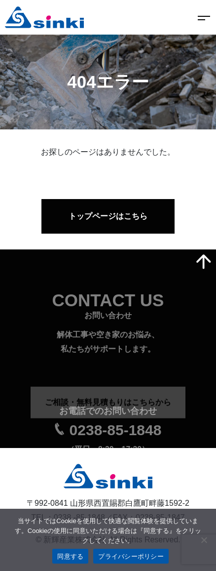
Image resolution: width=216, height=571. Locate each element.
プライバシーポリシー (131, 556)
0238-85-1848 (116, 435)
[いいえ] (204, 540)
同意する (70, 556)
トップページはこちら (108, 216)
